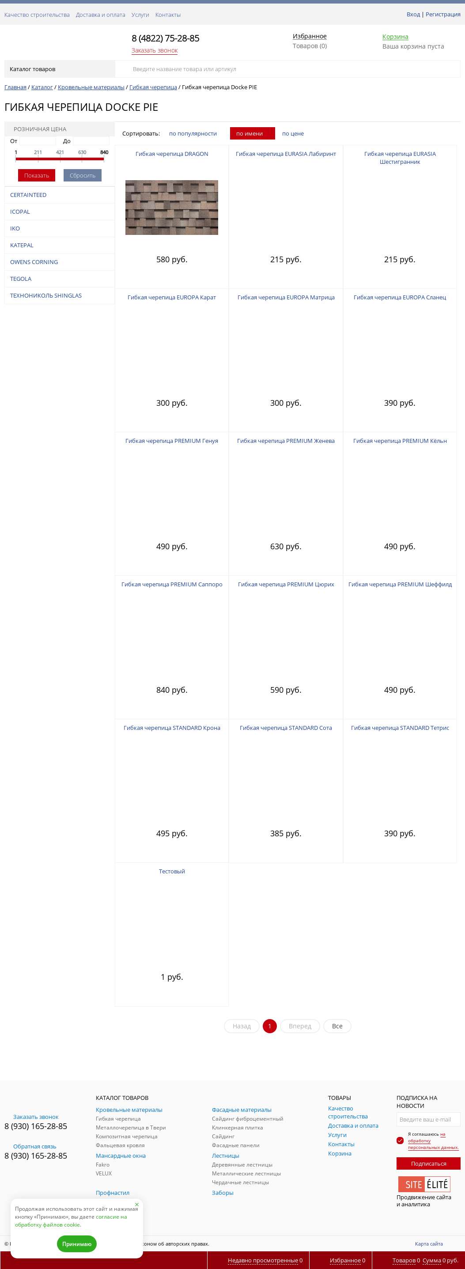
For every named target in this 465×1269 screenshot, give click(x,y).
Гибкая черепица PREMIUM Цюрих (286, 584)
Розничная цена (37, 129)
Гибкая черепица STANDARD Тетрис (400, 728)
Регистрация (443, 14)
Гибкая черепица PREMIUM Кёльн (400, 441)
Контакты (168, 15)
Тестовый (172, 871)
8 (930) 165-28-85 (35, 1126)
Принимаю (76, 1244)
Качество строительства (37, 15)
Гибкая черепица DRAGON (172, 154)
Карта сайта (429, 1243)
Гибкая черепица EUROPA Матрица (286, 297)
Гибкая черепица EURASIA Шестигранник (400, 158)
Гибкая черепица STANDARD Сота (286, 728)
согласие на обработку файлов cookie (71, 1220)
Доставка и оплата (100, 15)
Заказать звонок (155, 50)
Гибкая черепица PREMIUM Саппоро (172, 584)
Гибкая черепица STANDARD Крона (172, 728)
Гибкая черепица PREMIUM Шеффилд (400, 584)
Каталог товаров (59, 69)
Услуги (140, 15)
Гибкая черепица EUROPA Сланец (400, 297)
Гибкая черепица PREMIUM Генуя (171, 441)
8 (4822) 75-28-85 (165, 38)
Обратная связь (30, 1146)
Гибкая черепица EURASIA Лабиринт (286, 154)
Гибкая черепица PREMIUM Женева (286, 441)
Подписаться (428, 1163)
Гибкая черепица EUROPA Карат (172, 297)
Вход (413, 14)
